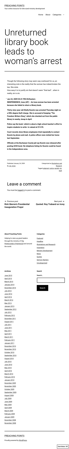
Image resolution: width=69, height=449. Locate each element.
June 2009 (8, 402)
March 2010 (8, 374)
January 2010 (9, 380)
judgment (46, 168)
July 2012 (8, 312)
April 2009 (8, 408)
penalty (57, 168)
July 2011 (8, 325)
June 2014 (8, 294)
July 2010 (8, 362)
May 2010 (8, 368)
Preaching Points (14, 5)
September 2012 (10, 309)
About (47, 15)
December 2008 (10, 420)
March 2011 (8, 337)
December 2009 (10, 383)
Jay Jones (12, 166)
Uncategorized (42, 263)
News (39, 254)
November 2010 (10, 349)
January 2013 (9, 306)
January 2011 (9, 343)
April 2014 (8, 297)
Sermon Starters (43, 260)
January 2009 (9, 417)
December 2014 (10, 288)
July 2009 (8, 398)
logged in (21, 190)
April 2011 (8, 334)
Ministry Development (44, 251)
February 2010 (9, 377)
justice (52, 168)
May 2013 (8, 303)
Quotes (39, 257)
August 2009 (9, 395)
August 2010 (9, 358)
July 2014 (8, 291)
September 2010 (10, 355)
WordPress (23, 440)
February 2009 (9, 414)
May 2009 (8, 405)
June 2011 (8, 328)
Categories (57, 15)
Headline (40, 241)
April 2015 (8, 279)
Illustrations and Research (46, 244)
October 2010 (9, 352)
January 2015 (9, 285)
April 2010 (8, 371)
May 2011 (8, 331)
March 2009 (8, 411)
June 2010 (8, 365)
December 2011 (10, 319)
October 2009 (9, 389)
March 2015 (8, 282)
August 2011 (9, 322)
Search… (40, 275)
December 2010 (10, 346)
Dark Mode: (63, 446)
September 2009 (10, 392)
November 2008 (10, 423)
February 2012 (9, 315)
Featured (40, 238)
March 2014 (8, 300)
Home (40, 15)
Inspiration (40, 248)
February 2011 (9, 340)
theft (60, 171)
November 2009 (10, 386)
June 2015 (8, 275)
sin (61, 168)
